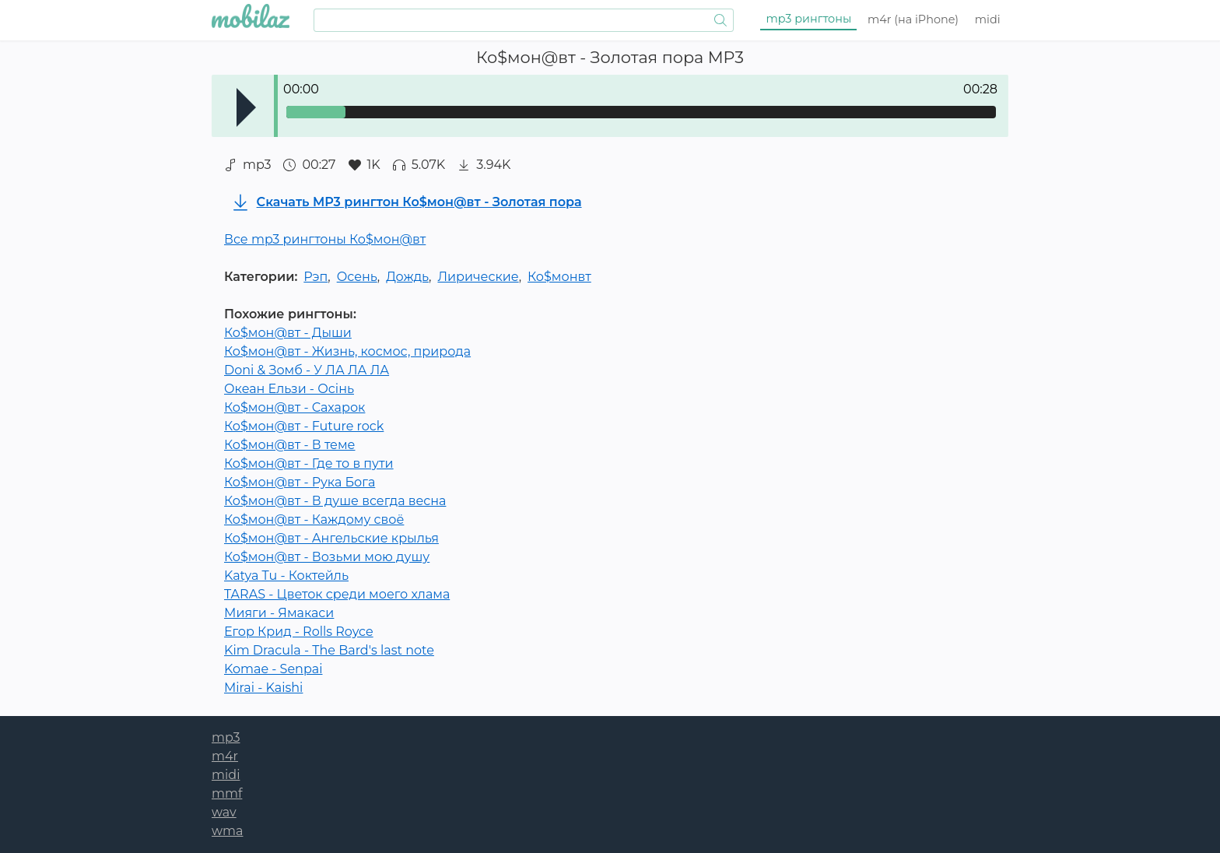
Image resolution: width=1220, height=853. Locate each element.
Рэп (315, 276)
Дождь (407, 276)
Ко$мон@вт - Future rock (304, 426)
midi (988, 19)
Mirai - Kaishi (263, 687)
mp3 (809, 19)
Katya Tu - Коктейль (286, 575)
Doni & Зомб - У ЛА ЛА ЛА (306, 370)
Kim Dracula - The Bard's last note (329, 650)
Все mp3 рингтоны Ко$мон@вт (325, 239)
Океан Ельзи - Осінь (289, 388)
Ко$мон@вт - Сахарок (294, 407)
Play (246, 107)
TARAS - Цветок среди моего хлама (337, 594)
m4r (913, 19)
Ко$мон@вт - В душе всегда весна (335, 500)
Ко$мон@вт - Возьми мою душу (326, 556)
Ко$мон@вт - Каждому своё (314, 519)
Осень (357, 276)
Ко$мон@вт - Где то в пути (309, 463)
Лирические (477, 276)
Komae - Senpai (273, 669)
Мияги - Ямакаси (279, 613)
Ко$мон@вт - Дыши (288, 332)
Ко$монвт (559, 276)
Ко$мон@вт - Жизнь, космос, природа (347, 351)
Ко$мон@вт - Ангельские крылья (331, 538)
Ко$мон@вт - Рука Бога (299, 482)
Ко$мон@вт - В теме (289, 444)
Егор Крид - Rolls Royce (298, 631)
